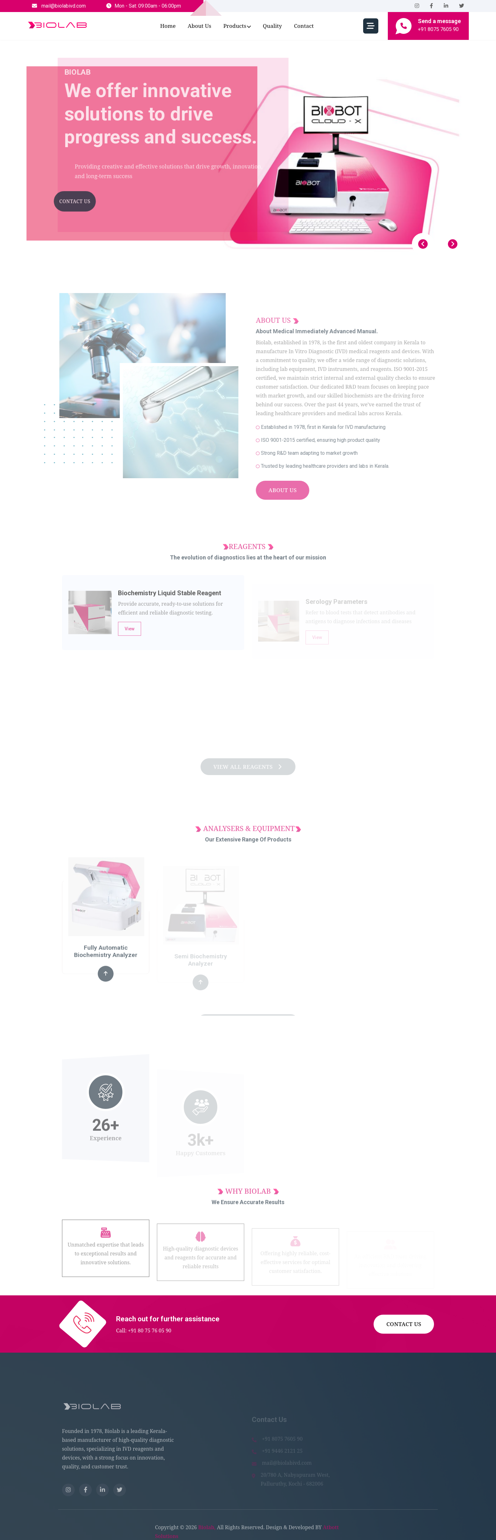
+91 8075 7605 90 (438, 29)
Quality (272, 25)
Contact (304, 25)
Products (234, 25)
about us (199, 25)
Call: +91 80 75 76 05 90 (143, 1330)
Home (168, 25)
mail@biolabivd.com (59, 6)
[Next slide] (453, 244)
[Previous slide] (423, 244)
